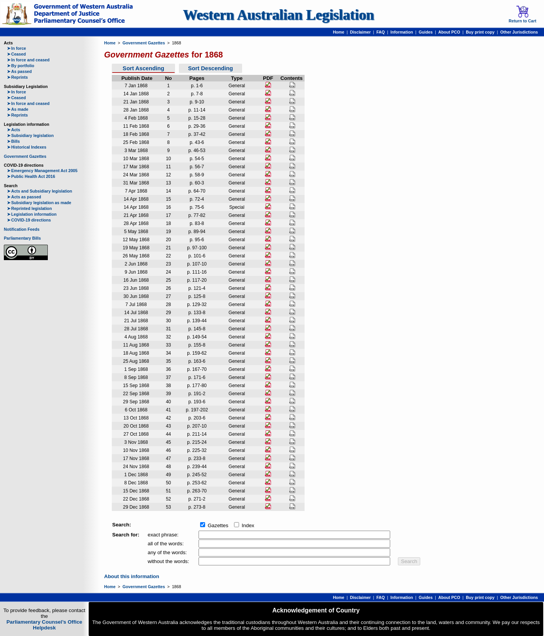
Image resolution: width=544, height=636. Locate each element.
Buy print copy (480, 32)
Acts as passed (24, 197)
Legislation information (32, 214)
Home (338, 32)
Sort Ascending (143, 68)
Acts (13, 129)
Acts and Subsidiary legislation (39, 191)
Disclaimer (360, 32)
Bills (13, 141)
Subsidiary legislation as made (39, 202)
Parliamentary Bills (22, 238)
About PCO (449, 32)
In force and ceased (28, 60)
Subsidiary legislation (30, 135)
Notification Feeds (21, 229)
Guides (426, 32)
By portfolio (20, 65)
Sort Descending (210, 68)
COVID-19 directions (29, 220)
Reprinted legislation (29, 208)
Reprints (17, 77)
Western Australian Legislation (278, 15)
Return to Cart (522, 14)
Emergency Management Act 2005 (42, 170)
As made (17, 109)
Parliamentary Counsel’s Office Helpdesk (45, 625)
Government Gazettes (25, 156)
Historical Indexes (26, 147)
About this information (131, 576)
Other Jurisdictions (519, 32)
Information (402, 32)
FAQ (380, 32)
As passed (19, 71)
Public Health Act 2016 (31, 176)
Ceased (16, 54)
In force (16, 48)
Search (409, 561)
